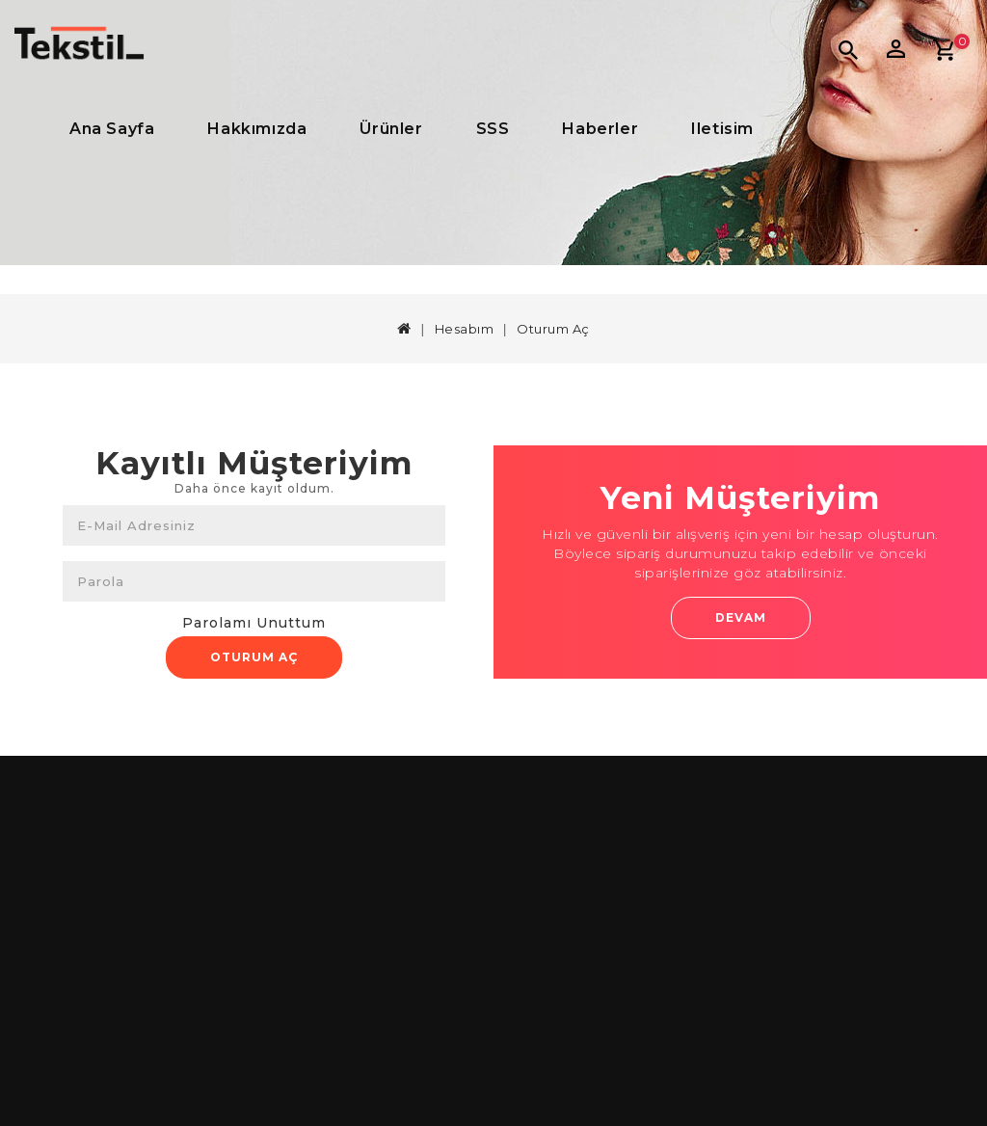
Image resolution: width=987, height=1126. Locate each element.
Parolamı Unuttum (254, 622)
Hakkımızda (257, 129)
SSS (493, 129)
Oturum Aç (553, 328)
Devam (740, 617)
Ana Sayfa (111, 129)
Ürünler (391, 129)
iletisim (722, 129)
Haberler (600, 129)
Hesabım (464, 328)
